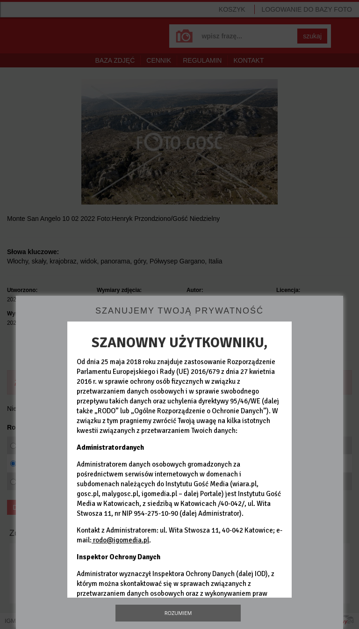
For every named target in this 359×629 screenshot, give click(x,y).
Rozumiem (178, 612)
